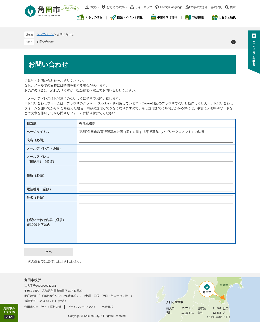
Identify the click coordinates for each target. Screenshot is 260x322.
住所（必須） (36, 175)
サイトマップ (143, 7)
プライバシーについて (81, 306)
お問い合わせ (45, 41)
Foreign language (171, 7)
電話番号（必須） (40, 189)
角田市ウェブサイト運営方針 (42, 306)
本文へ (94, 7)
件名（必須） (36, 197)
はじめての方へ (117, 7)
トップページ (45, 34)
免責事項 (107, 306)
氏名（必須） (36, 140)
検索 (233, 7)
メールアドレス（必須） (44, 148)
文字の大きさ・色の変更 (206, 7)
